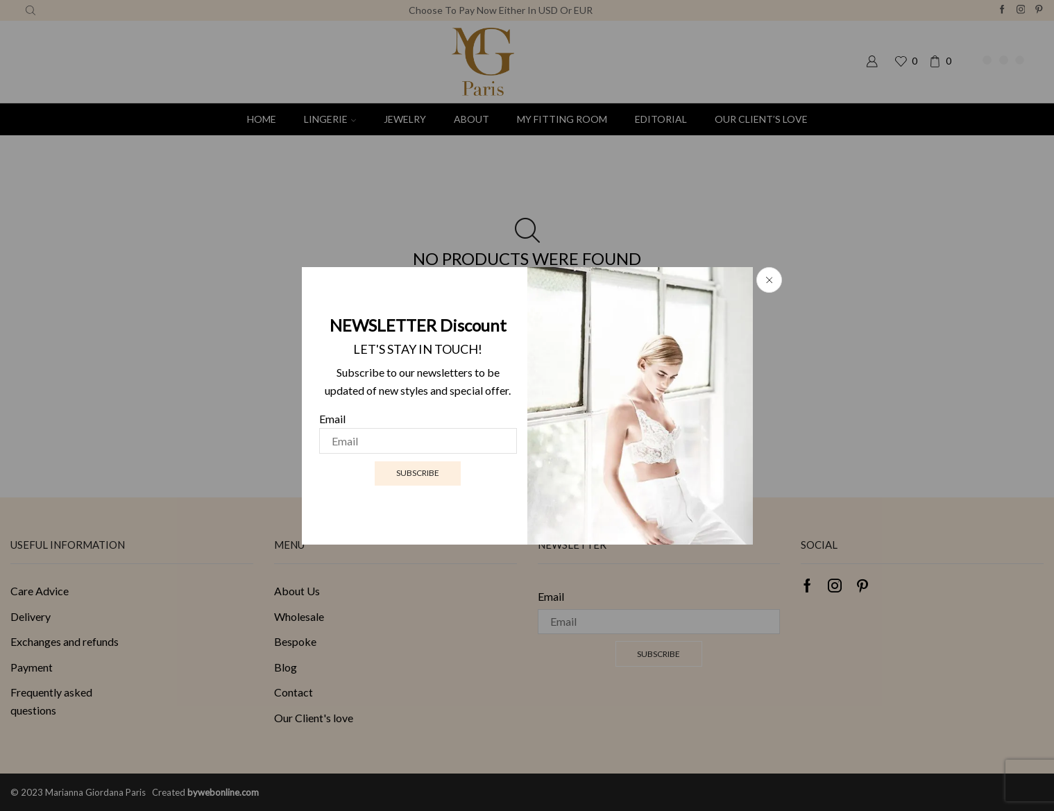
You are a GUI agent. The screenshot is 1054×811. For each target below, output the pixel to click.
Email (332, 419)
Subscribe (417, 473)
